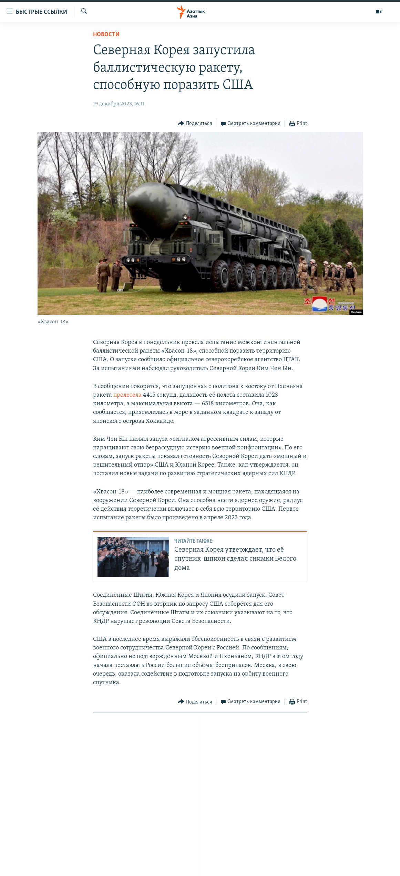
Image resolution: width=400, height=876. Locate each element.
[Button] (195, 123)
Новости (106, 34)
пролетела (128, 395)
